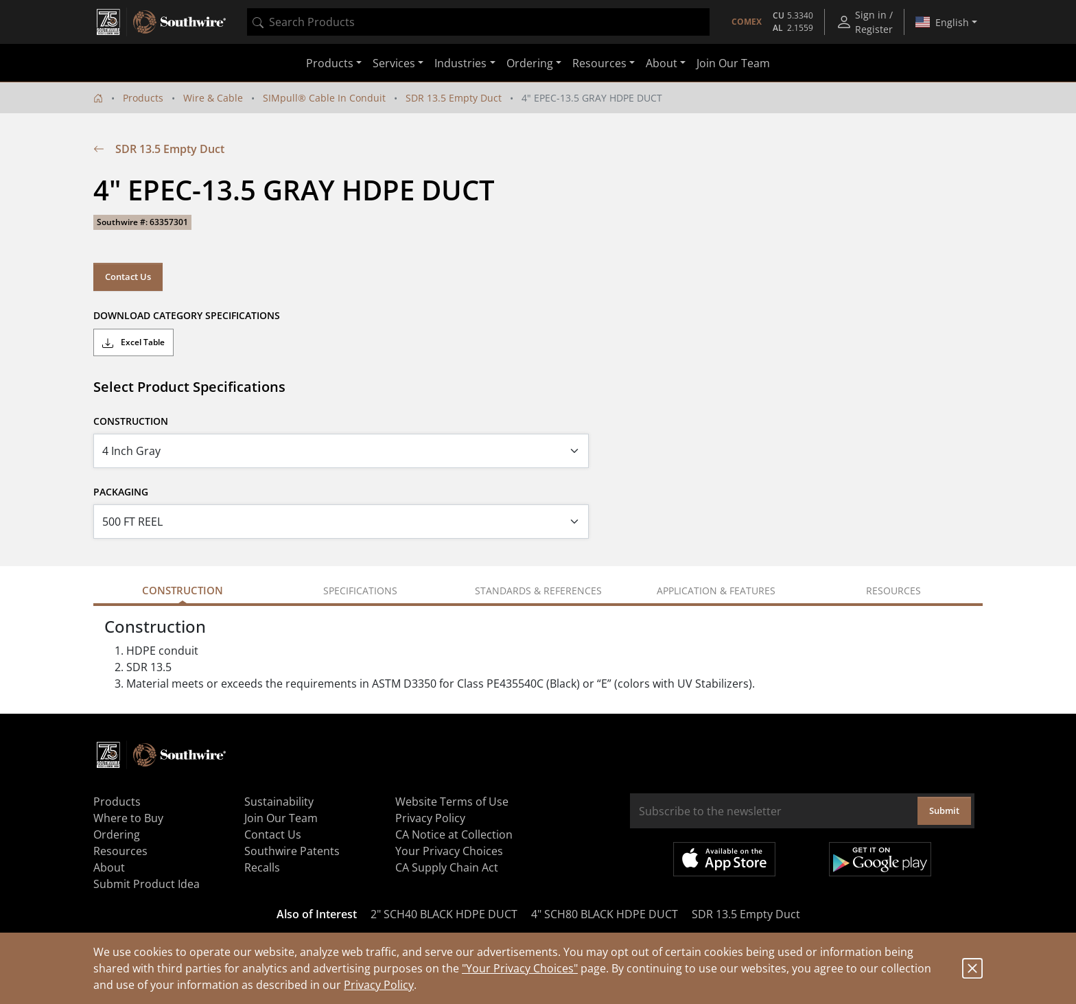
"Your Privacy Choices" (520, 968)
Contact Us (128, 276)
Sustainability (279, 801)
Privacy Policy (379, 984)
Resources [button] (599, 63)
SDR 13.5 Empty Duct (454, 97)
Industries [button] (460, 63)
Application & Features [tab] (716, 590)
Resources (120, 851)
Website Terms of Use (451, 801)
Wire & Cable (213, 97)
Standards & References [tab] (538, 590)
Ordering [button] (529, 63)
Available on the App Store (724, 859)
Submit (944, 810)
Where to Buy (128, 818)
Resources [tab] (893, 590)
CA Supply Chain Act (446, 867)
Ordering (116, 834)
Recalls (262, 867)
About (109, 867)
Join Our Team (733, 63)
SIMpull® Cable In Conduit (324, 97)
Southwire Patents (292, 851)
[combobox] (478, 22)
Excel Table (133, 342)
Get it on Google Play (880, 859)
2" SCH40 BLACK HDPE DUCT (444, 914)
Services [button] (394, 63)
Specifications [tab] (360, 590)
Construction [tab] (182, 590)
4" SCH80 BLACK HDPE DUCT (604, 914)
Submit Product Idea (146, 883)
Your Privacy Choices (449, 851)
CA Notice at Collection (454, 834)
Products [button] (329, 63)
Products (143, 97)
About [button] (661, 63)
